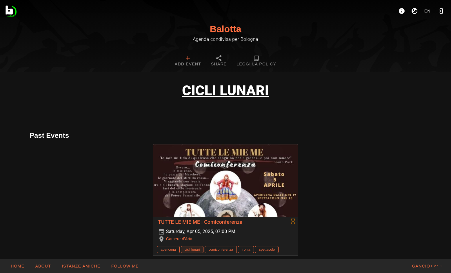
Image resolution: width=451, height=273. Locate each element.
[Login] (440, 11)
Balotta (225, 29)
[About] (401, 11)
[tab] (188, 61)
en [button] (427, 11)
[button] (81, 266)
